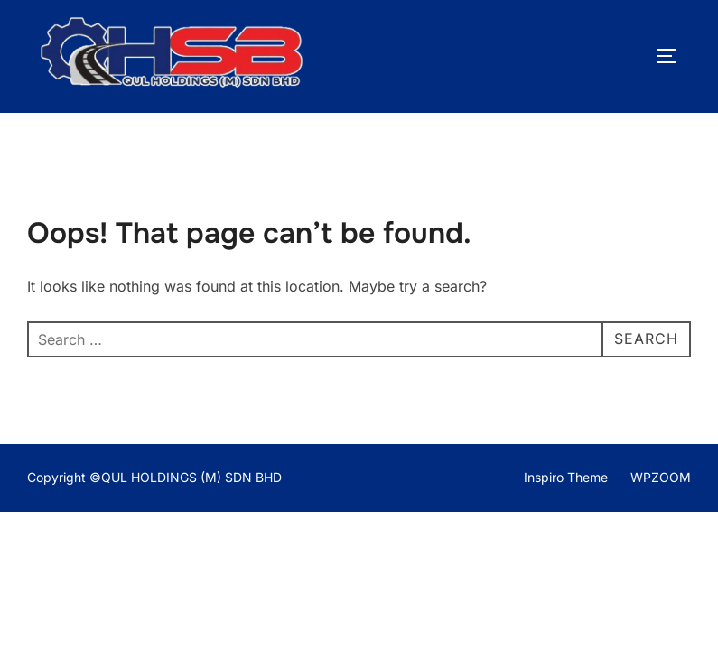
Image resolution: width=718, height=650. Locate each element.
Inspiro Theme (566, 477)
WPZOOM (660, 477)
